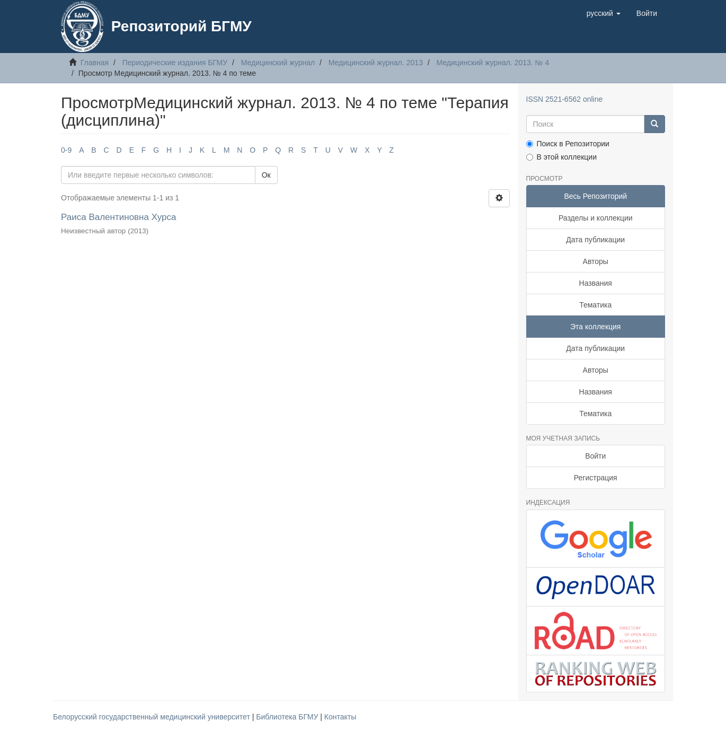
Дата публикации (595, 239)
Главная (95, 62)
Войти (595, 456)
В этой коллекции (561, 157)
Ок (266, 175)
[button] (603, 13)
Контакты (340, 717)
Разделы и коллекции (596, 218)
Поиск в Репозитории (567, 143)
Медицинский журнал (278, 62)
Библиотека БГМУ (288, 717)
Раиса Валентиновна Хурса (118, 217)
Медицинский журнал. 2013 (376, 62)
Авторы (595, 261)
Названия (595, 283)
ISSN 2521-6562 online (564, 99)
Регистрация (595, 477)
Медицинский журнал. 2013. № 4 (493, 62)
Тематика (595, 305)
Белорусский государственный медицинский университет (152, 717)
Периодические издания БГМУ (175, 62)
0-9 (66, 150)
